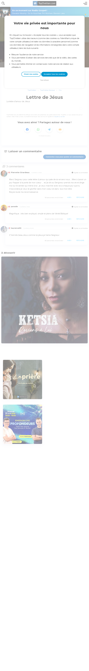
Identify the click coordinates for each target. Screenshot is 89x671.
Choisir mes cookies (31, 74)
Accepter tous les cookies (54, 74)
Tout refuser (44, 80)
